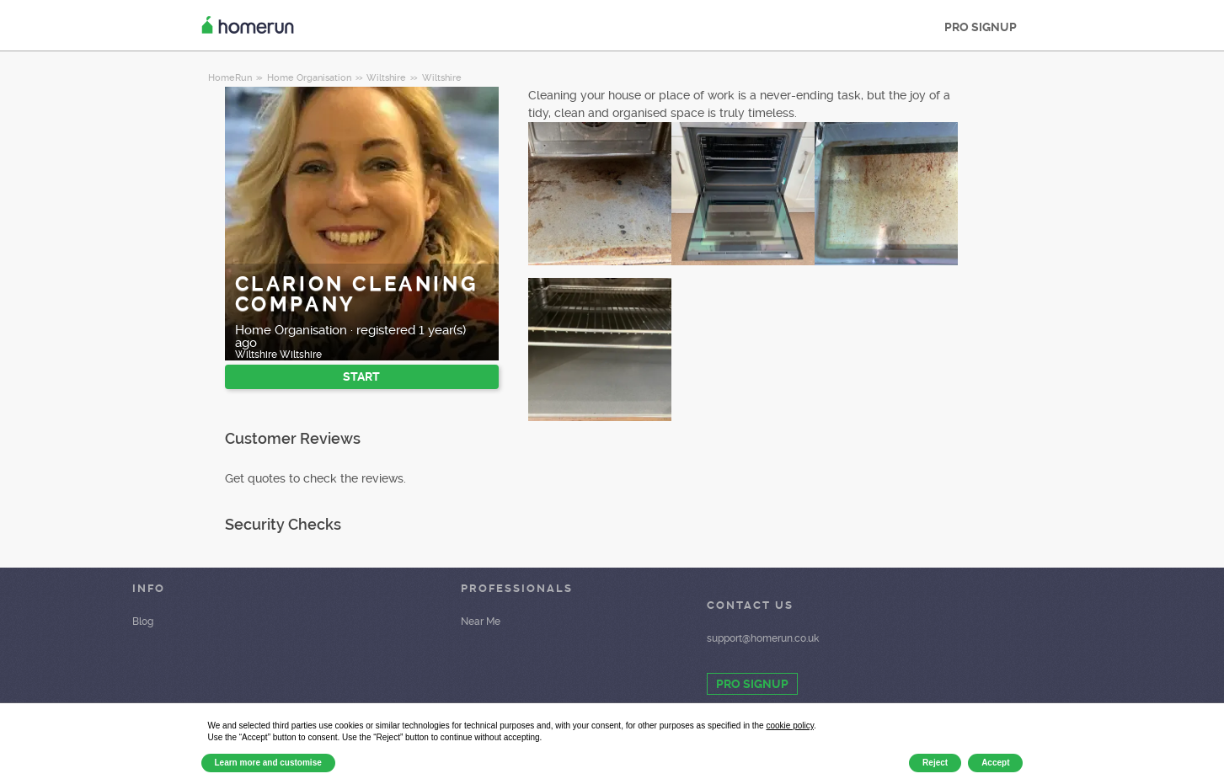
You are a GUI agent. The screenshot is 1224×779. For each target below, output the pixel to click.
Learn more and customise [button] (268, 762)
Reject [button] (935, 762)
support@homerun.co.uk (763, 638)
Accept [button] (995, 762)
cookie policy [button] (790, 725)
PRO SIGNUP (980, 27)
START (361, 376)
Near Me (480, 621)
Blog (142, 621)
